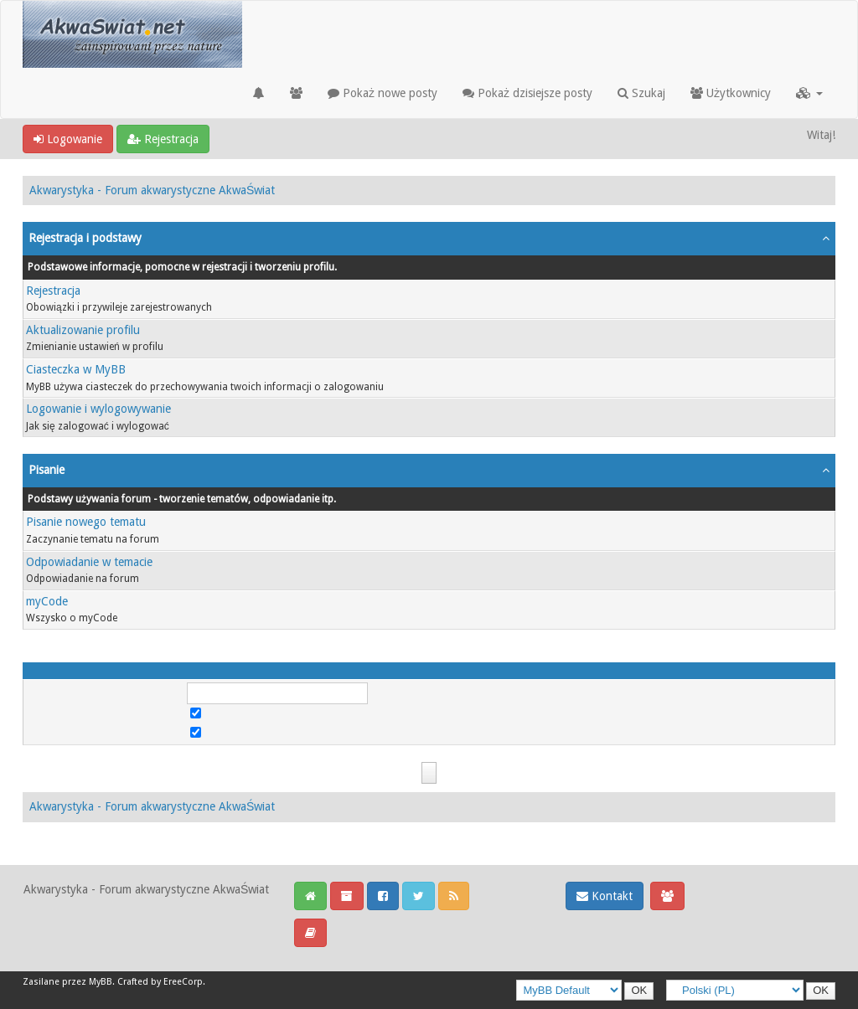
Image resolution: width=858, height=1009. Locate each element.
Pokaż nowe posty (382, 93)
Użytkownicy (730, 93)
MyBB (100, 981)
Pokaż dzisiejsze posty (527, 93)
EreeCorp (183, 981)
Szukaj (641, 93)
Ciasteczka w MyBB (76, 369)
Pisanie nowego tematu (86, 521)
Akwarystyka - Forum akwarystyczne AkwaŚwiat (152, 190)
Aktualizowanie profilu (83, 330)
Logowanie (68, 139)
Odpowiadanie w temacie (89, 562)
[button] (809, 93)
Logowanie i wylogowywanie (98, 408)
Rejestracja (163, 139)
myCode (47, 601)
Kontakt (604, 896)
